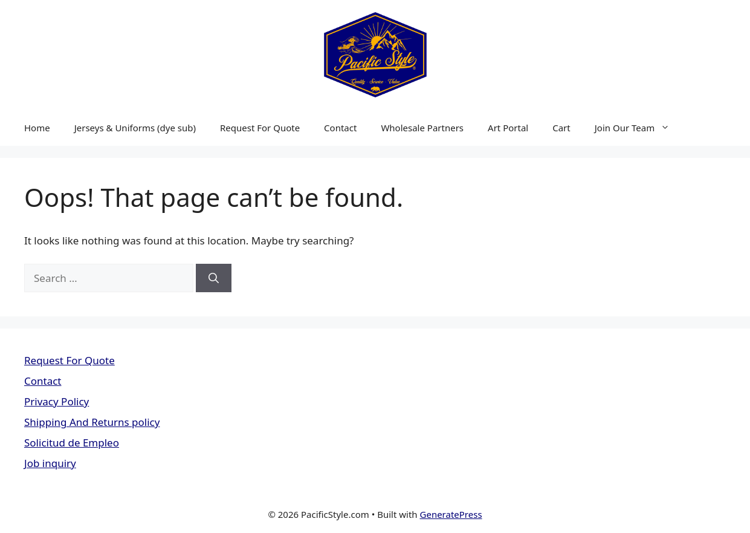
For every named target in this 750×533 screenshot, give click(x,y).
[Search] (213, 278)
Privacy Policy (56, 401)
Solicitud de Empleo (71, 443)
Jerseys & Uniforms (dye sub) (135, 128)
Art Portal (508, 128)
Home (37, 128)
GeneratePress (451, 514)
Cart (561, 128)
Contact (340, 128)
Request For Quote (260, 128)
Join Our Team (638, 128)
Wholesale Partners (422, 128)
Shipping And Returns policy (92, 422)
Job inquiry (50, 463)
